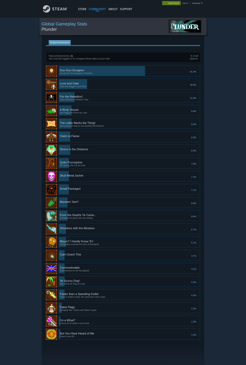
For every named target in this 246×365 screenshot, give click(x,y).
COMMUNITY (97, 9)
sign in (185, 3)
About (113, 9)
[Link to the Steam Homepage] (58, 11)
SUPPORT (126, 9)
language (196, 3)
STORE (82, 9)
